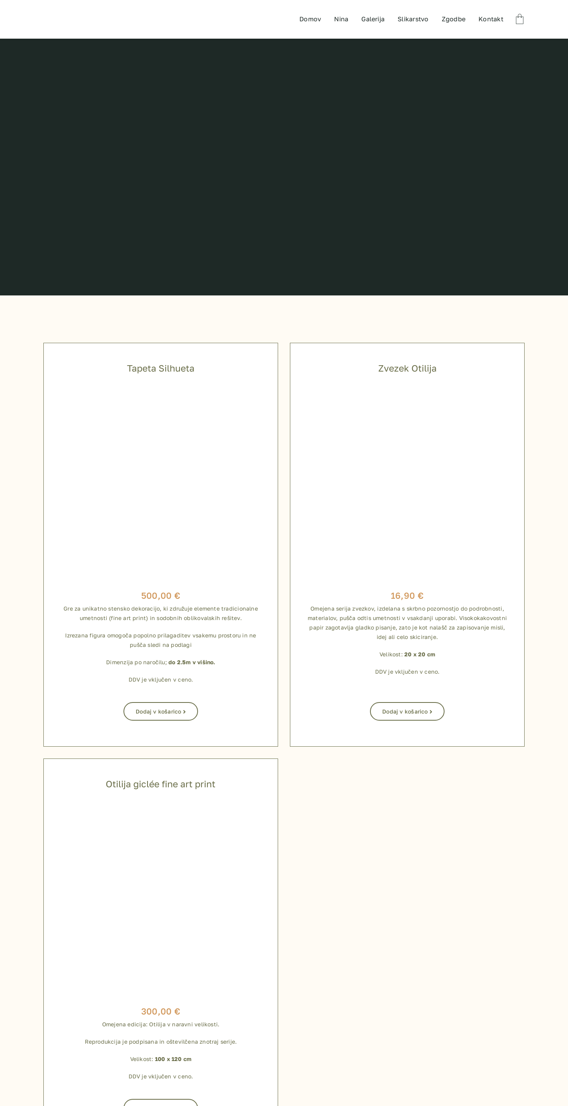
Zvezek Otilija (407, 368)
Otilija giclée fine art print (160, 783)
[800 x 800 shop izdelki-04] (160, 807)
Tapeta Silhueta (160, 368)
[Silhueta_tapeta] (160, 391)
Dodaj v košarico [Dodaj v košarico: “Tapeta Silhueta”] (161, 711)
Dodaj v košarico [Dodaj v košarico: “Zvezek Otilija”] (407, 711)
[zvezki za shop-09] (407, 391)
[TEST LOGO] (75, 8)
